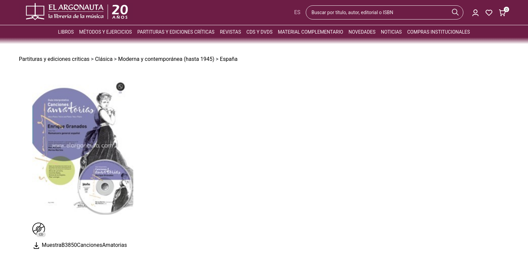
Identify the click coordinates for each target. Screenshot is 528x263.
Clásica (103, 59)
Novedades (362, 32)
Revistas (230, 32)
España (229, 59)
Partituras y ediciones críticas (175, 32)
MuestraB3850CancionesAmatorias (79, 245)
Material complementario (310, 32)
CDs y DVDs (259, 32)
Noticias (391, 32)
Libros (66, 32)
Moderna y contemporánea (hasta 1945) (166, 59)
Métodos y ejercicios (105, 32)
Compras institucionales (438, 32)
